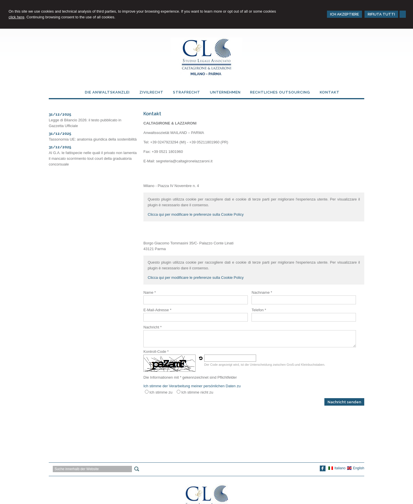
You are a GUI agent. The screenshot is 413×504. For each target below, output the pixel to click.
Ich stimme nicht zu (197, 392)
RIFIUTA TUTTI (381, 14)
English (355, 468)
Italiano (337, 468)
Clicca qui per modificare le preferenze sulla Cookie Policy (196, 214)
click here (16, 17)
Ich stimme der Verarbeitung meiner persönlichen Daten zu (192, 386)
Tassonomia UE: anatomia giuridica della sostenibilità (93, 139)
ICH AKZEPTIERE (344, 14)
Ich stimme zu (160, 392)
